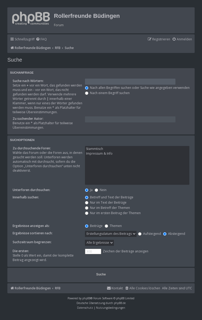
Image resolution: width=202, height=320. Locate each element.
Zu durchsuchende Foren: (32, 148)
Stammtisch (137, 149)
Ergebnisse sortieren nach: (33, 233)
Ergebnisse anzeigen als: (31, 226)
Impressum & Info (137, 153)
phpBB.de (120, 303)
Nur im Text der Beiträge (106, 202)
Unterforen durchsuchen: (31, 190)
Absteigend (174, 233)
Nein (101, 190)
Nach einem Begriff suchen (107, 93)
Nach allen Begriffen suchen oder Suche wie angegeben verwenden (137, 87)
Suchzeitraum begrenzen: (32, 242)
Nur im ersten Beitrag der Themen (113, 213)
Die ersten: (21, 251)
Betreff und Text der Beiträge (109, 197)
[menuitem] (41, 39)
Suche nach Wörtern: (28, 81)
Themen (113, 226)
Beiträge (94, 226)
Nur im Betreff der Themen (107, 207)
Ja (89, 190)
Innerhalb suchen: (26, 197)
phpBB (86, 298)
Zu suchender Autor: (28, 118)
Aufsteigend (149, 233)
